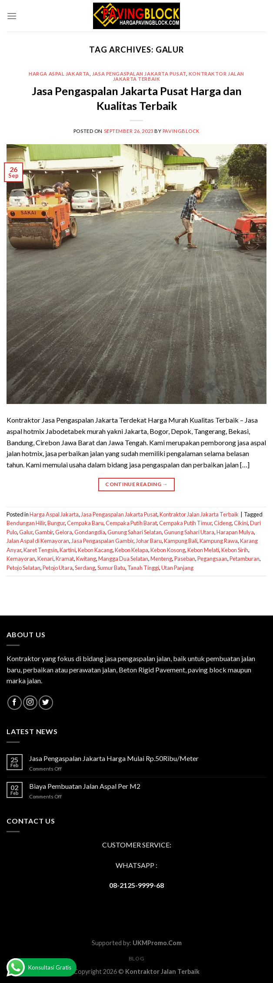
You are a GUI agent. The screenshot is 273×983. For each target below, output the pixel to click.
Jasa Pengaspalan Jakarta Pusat (139, 73)
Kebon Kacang (95, 549)
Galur (26, 532)
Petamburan (245, 558)
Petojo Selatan (23, 567)
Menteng (161, 558)
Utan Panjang (177, 567)
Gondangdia (89, 532)
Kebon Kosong (167, 549)
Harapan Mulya (235, 532)
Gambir (44, 532)
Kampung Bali (180, 540)
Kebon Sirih (234, 549)
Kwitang (86, 558)
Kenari (45, 558)
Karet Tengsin (40, 549)
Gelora (63, 532)
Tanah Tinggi (143, 567)
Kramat (65, 558)
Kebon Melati (203, 549)
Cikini (241, 523)
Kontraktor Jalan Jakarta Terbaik (199, 514)
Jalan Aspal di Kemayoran (38, 540)
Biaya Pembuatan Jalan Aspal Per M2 (84, 786)
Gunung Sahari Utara (189, 532)
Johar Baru (149, 540)
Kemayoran (21, 558)
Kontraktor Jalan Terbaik (162, 971)
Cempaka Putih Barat (131, 523)
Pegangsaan (212, 558)
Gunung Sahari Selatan (134, 532)
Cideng (223, 523)
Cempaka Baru (85, 523)
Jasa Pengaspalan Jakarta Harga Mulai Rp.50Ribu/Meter (114, 758)
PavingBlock (181, 131)
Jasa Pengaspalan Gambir (102, 540)
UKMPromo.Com (157, 943)
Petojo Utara (58, 567)
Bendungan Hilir (26, 523)
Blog (136, 958)
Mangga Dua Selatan (123, 558)
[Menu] (12, 15)
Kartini (68, 549)
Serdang (85, 567)
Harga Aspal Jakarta (59, 73)
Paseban (184, 558)
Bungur (56, 523)
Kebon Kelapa (131, 549)
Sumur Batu (111, 567)
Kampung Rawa (219, 540)
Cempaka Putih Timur (185, 523)
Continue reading (136, 484)
